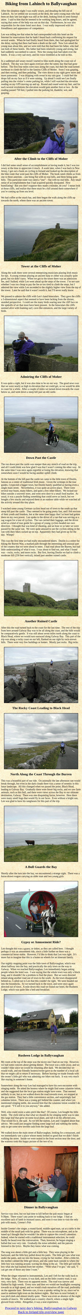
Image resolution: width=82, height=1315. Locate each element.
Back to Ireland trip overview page (41, 1312)
